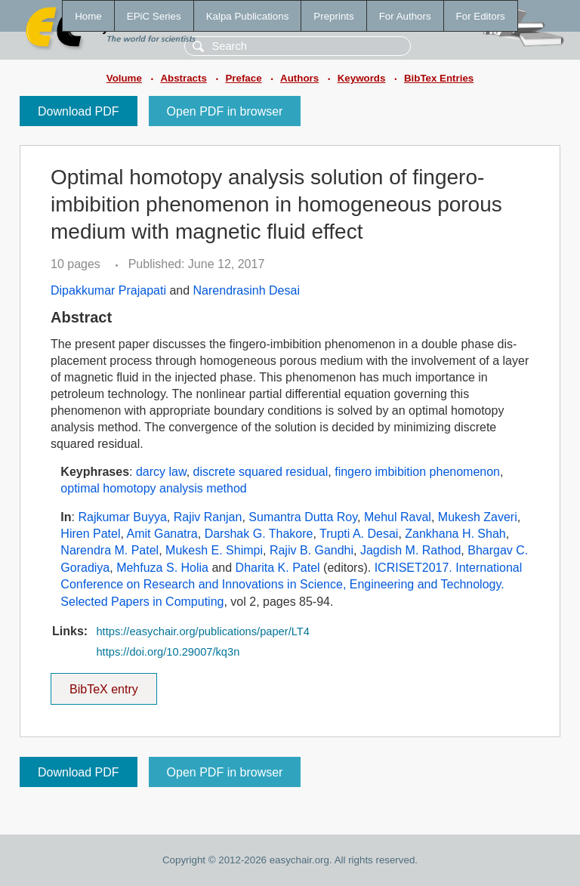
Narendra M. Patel (109, 550)
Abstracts (183, 78)
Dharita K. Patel (278, 567)
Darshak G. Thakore (259, 533)
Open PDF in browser (225, 111)
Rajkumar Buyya (122, 517)
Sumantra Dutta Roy (302, 517)
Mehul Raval (397, 517)
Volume (124, 78)
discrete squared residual (261, 471)
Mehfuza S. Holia (162, 567)
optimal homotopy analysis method (153, 488)
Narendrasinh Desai (246, 290)
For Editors (480, 16)
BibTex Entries (439, 78)
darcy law (161, 471)
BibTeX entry (103, 684)
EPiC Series (154, 16)
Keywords (362, 78)
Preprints (333, 16)
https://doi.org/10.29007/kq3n (167, 652)
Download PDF (78, 111)
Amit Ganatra (162, 533)
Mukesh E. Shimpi (214, 550)
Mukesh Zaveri (477, 517)
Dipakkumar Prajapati (108, 290)
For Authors (405, 16)
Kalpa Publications (247, 16)
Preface (243, 78)
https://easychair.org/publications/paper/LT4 (202, 631)
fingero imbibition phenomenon (417, 471)
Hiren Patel (90, 533)
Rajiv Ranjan (208, 517)
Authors (299, 78)
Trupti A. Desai (358, 533)
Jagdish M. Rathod (410, 550)
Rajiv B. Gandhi (311, 550)
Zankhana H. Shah (455, 533)
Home (88, 16)
